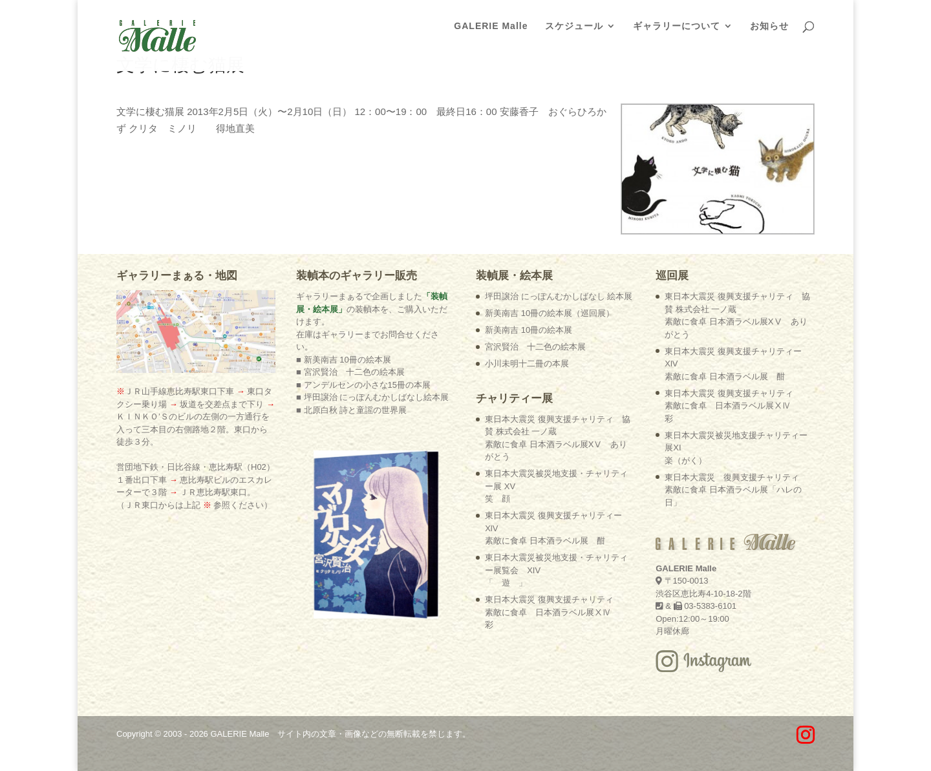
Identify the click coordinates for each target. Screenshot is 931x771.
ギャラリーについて (676, 26)
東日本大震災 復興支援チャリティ (549, 612)
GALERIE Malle (491, 26)
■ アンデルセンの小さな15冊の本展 (363, 385)
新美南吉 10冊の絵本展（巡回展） (549, 313)
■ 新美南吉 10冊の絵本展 (343, 359)
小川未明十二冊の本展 (527, 363)
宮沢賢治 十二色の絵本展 (535, 347)
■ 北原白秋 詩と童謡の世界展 (351, 410)
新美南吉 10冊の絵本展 (528, 330)
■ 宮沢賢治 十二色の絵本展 (350, 372)
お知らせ (769, 26)
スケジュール (574, 26)
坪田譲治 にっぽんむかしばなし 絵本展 (558, 296)
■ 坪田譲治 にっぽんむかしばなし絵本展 (372, 397)
